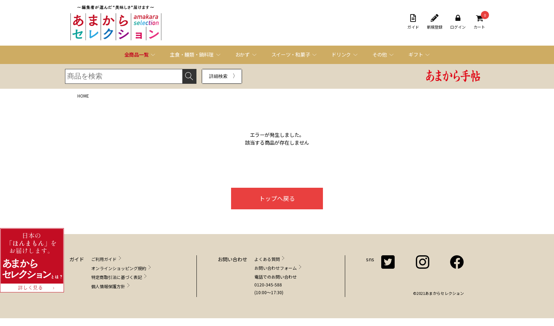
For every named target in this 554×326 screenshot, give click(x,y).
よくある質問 (267, 259)
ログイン (458, 22)
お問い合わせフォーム (275, 268)
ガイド (413, 22)
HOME (83, 96)
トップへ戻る (277, 198)
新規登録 (434, 22)
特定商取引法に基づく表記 (116, 277)
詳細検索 (218, 76)
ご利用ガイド (104, 259)
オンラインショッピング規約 (118, 268)
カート (479, 22)
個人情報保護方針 (108, 286)
